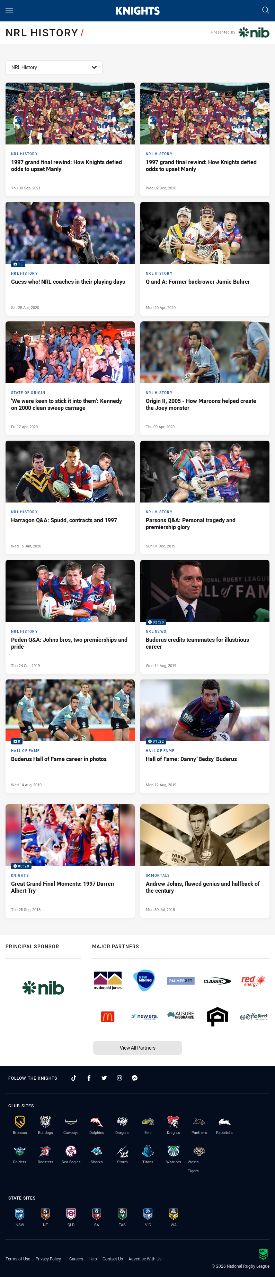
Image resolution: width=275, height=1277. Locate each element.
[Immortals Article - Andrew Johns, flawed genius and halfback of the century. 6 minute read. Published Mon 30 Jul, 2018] (204, 861)
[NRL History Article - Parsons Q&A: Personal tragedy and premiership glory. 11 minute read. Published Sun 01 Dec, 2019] (204, 497)
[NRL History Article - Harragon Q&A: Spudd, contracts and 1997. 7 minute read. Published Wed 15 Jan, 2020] (70, 497)
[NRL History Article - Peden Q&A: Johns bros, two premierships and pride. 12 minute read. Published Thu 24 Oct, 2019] (70, 617)
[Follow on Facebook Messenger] (135, 1078)
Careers (76, 1258)
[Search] (265, 10)
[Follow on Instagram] (119, 1078)
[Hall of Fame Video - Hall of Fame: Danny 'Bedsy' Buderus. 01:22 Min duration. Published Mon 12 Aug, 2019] (204, 736)
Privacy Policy (48, 1258)
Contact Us (113, 1258)
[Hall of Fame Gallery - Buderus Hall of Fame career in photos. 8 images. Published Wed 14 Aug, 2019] (70, 736)
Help (93, 1258)
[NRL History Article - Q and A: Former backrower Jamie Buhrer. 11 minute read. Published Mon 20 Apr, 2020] (204, 259)
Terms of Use (18, 1258)
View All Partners (138, 1047)
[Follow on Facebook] (89, 1078)
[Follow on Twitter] (104, 1078)
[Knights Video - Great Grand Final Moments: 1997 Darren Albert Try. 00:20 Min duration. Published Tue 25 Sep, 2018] (70, 861)
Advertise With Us (144, 1258)
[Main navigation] (9, 11)
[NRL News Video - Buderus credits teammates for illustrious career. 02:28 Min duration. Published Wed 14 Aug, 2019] (204, 617)
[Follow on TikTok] (74, 1078)
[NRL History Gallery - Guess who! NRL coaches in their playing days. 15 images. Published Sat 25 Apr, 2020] (70, 259)
